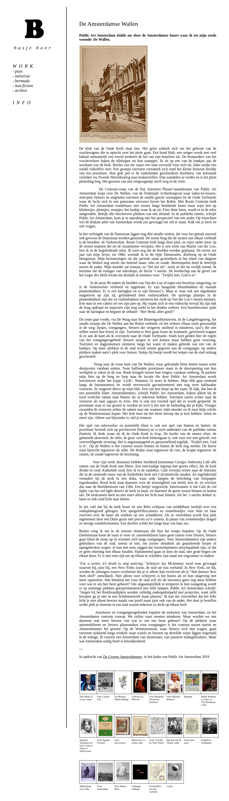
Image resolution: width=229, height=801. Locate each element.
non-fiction (24, 85)
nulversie (22, 76)
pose (19, 71)
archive (21, 90)
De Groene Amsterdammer (122, 657)
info (23, 102)
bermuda (22, 81)
